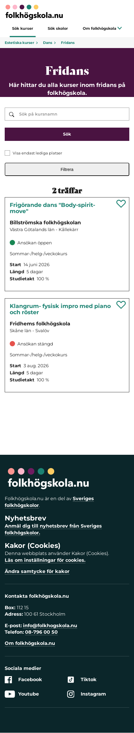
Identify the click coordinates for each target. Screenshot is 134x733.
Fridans (68, 42)
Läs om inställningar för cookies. (45, 560)
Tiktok (82, 679)
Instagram (86, 694)
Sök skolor (58, 28)
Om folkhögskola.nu (30, 643)
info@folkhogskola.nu (50, 625)
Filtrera (67, 169)
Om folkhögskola (102, 28)
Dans (49, 42)
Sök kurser (22, 28)
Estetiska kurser (21, 42)
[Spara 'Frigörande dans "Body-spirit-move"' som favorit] (121, 203)
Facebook (23, 679)
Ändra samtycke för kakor (37, 571)
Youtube (22, 694)
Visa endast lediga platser (37, 153)
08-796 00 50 (41, 632)
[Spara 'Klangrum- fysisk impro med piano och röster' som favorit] (121, 304)
